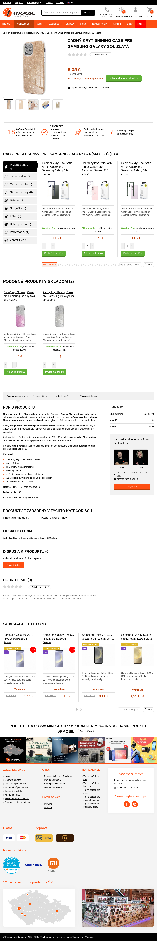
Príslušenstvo (23, 24)
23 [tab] (98, 265)
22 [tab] (96, 265)
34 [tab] (124, 265)
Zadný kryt (149, 414)
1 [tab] (77, 709)
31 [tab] (117, 265)
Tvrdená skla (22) (17, 176)
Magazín (19, 2)
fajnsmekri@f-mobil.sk (126, 479)
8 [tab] (64, 265)
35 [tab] (126, 265)
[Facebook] (127, 804)
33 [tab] (121, 265)
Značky (49, 2)
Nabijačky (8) (15, 208)
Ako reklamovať (12, 795)
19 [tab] (89, 265)
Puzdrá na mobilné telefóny (16, 518)
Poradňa (7, 2)
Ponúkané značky (52, 780)
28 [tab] (110, 265)
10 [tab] (68, 265)
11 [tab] (71, 265)
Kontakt (60, 2)
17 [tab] (85, 265)
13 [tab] (75, 265)
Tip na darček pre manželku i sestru (91, 798)
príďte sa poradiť (125, 134)
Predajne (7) (33, 2)
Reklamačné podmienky (16, 787)
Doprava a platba (13, 780)
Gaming (117, 24)
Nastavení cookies (53, 787)
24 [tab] (101, 265)
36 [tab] (128, 265)
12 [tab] (73, 265)
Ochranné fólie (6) (18, 184)
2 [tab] (80, 709)
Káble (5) (12, 216)
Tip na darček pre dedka (91, 791)
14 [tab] (78, 265)
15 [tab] (80, 265)
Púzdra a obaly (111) (16, 166)
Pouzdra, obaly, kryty (34, 33)
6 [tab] (59, 265)
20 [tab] (91, 265)
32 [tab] (119, 265)
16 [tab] (82, 265)
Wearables (54, 24)
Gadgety (70, 24)
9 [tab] (66, 265)
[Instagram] (135, 804)
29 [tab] (112, 265)
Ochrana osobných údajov (17, 802)
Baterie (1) (13, 200)
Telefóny (6, 24)
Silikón (151, 420)
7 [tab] (62, 265)
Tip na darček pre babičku (91, 785)
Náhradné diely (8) (18, 192)
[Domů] (3, 33)
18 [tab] (87, 265)
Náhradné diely (99, 24)
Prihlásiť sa (78, 598)
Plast (151, 426)
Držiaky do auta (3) (18, 224)
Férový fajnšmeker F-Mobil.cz (58, 776)
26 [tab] (105, 265)
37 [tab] (131, 265)
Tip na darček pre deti (91, 778)
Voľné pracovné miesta (55, 783)
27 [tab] (108, 265)
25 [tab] (103, 265)
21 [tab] (94, 265)
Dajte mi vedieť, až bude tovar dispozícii (88, 87)
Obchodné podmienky (15, 783)
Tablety (39, 24)
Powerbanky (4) (16, 232)
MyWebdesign (88, 937)
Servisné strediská (13, 791)
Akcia (139, 24)
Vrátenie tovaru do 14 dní (17, 798)
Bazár (130, 24)
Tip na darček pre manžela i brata (91, 805)
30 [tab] (114, 265)
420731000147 (130, 474)
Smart (83, 24)
